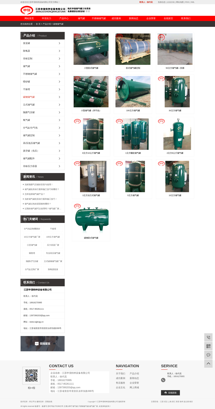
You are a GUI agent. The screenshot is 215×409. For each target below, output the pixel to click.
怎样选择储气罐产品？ (35, 194)
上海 (169, 402)
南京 (191, 402)
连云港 (186, 402)
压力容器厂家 (53, 245)
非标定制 (27, 58)
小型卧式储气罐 (91, 68)
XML (193, 2)
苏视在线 (48, 402)
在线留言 (168, 18)
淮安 (177, 402)
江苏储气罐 (32, 245)
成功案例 (116, 18)
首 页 (38, 24)
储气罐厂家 (93, 406)
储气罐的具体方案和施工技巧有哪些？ (42, 189)
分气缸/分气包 (30, 127)
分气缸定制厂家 (32, 269)
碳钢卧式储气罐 (91, 238)
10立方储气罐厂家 (32, 237)
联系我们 (185, 18)
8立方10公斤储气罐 (91, 153)
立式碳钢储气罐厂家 (53, 261)
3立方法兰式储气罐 (91, 195)
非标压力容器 (30, 166)
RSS (187, 2)
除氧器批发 (53, 269)
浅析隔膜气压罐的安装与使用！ (39, 184)
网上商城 (134, 387)
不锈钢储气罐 (99, 18)
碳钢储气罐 (58, 24)
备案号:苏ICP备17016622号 (52, 406)
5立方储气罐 (133, 195)
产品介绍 (47, 24)
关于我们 (120, 373)
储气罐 (81, 18)
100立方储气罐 (53, 237)
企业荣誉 (151, 18)
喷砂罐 (26, 81)
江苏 (162, 402)
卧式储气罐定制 (133, 68)
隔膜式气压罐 (32, 261)
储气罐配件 (29, 158)
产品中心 (64, 18)
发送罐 (26, 43)
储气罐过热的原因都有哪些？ (38, 204)
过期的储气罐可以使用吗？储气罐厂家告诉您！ (44, 208)
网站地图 (180, 2)
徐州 (181, 402)
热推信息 (162, 2)
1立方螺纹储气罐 (133, 153)
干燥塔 (26, 89)
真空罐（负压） (31, 151)
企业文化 (120, 387)
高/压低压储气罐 (31, 143)
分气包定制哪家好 (32, 229)
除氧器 (26, 51)
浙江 (173, 402)
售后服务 (120, 383)
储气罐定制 (29, 135)
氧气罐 (26, 120)
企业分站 (171, 2)
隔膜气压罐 (29, 112)
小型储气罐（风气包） (91, 110)
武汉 (166, 402)
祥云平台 (32, 402)
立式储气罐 (29, 104)
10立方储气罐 (175, 195)
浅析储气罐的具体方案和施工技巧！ (41, 199)
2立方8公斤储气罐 (175, 153)
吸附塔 (32, 253)
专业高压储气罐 (53, 253)
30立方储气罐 (175, 110)
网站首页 (29, 18)
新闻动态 (133, 18)
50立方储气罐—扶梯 (175, 68)
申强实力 (46, 18)
